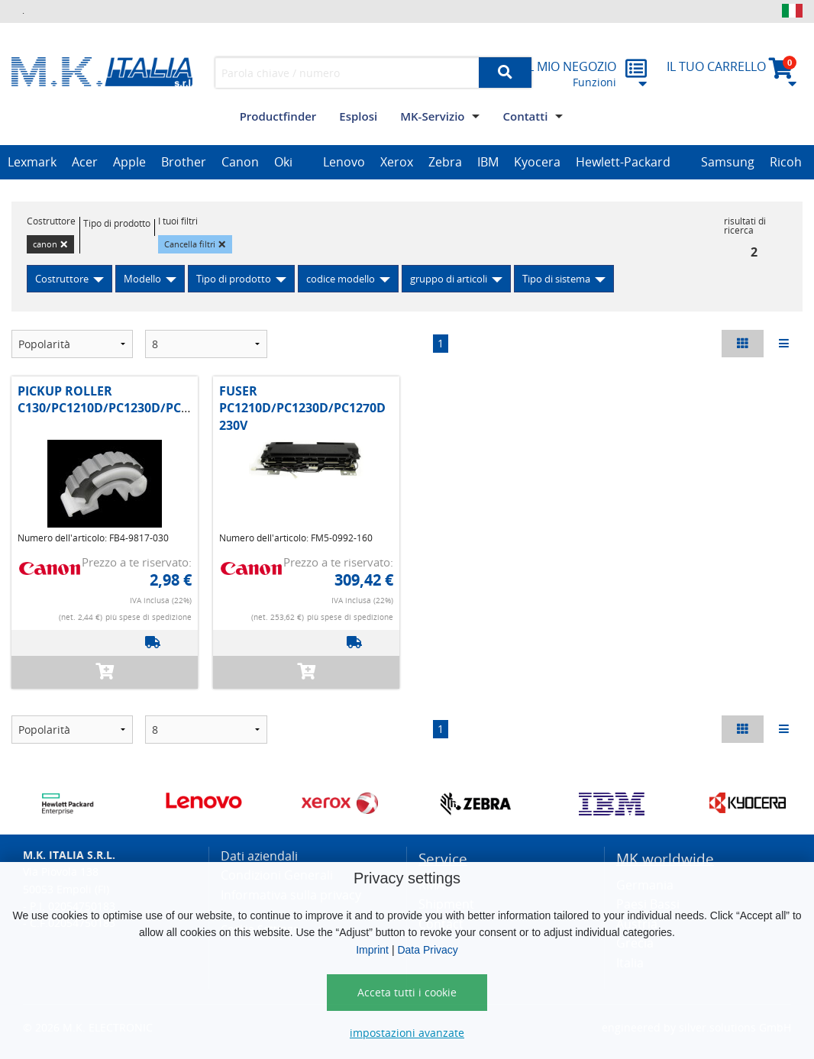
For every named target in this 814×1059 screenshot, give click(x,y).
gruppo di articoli (448, 279)
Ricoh (786, 161)
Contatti (525, 116)
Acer (85, 161)
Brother (183, 161)
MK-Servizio (432, 116)
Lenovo (344, 161)
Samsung (727, 161)
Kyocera (537, 161)
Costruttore (62, 279)
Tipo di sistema (556, 279)
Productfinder (278, 116)
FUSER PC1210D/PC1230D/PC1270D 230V (302, 408)
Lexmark (32, 161)
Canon (240, 161)
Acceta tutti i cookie (407, 992)
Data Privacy (427, 950)
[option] (32, 162)
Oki (283, 161)
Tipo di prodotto (233, 279)
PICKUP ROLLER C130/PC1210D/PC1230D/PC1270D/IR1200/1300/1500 (173, 399)
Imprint (372, 950)
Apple (129, 161)
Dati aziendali (259, 856)
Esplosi (358, 116)
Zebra (445, 161)
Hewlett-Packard (623, 161)
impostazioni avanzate (407, 1032)
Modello (142, 279)
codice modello (340, 279)
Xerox (396, 161)
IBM (488, 161)
